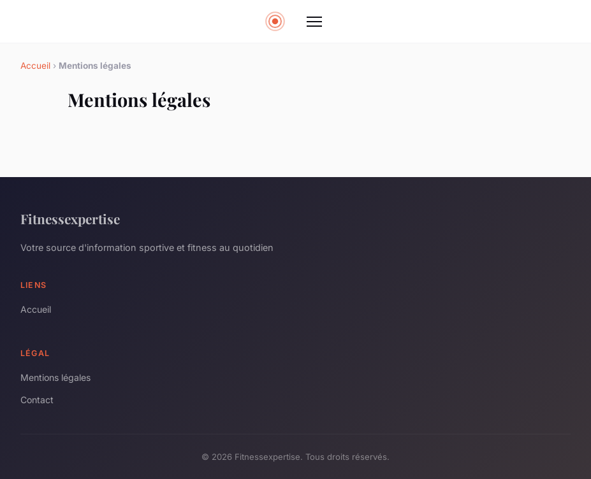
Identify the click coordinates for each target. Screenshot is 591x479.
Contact (37, 399)
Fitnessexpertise (70, 218)
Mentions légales (55, 377)
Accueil (35, 66)
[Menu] (314, 21)
